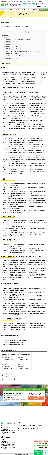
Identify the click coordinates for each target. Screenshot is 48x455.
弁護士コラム (35, 9)
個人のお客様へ (10, 9)
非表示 (26, 32)
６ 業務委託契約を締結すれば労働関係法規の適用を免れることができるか (22, 51)
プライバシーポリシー (35, 428)
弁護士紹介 (23, 9)
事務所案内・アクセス (31, 425)
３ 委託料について (8, 44)
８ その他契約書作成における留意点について (15, 56)
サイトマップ (20, 430)
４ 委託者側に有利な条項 (10, 46)
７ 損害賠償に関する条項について (12, 53)
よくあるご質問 (21, 428)
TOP (19, 425)
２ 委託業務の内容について (11, 42)
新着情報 (43, 427)
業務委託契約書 (5, 35)
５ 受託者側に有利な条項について (12, 49)
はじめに (6, 37)
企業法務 (26, 26)
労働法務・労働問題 (17, 26)
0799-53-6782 (41, 3)
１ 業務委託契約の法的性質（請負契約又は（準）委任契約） (19, 39)
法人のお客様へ (17, 9)
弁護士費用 (29, 9)
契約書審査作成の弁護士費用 (11, 58)
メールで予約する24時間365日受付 (36, 397)
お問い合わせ (27, 428)
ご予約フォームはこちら (41, 443)
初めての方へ (3, 9)
